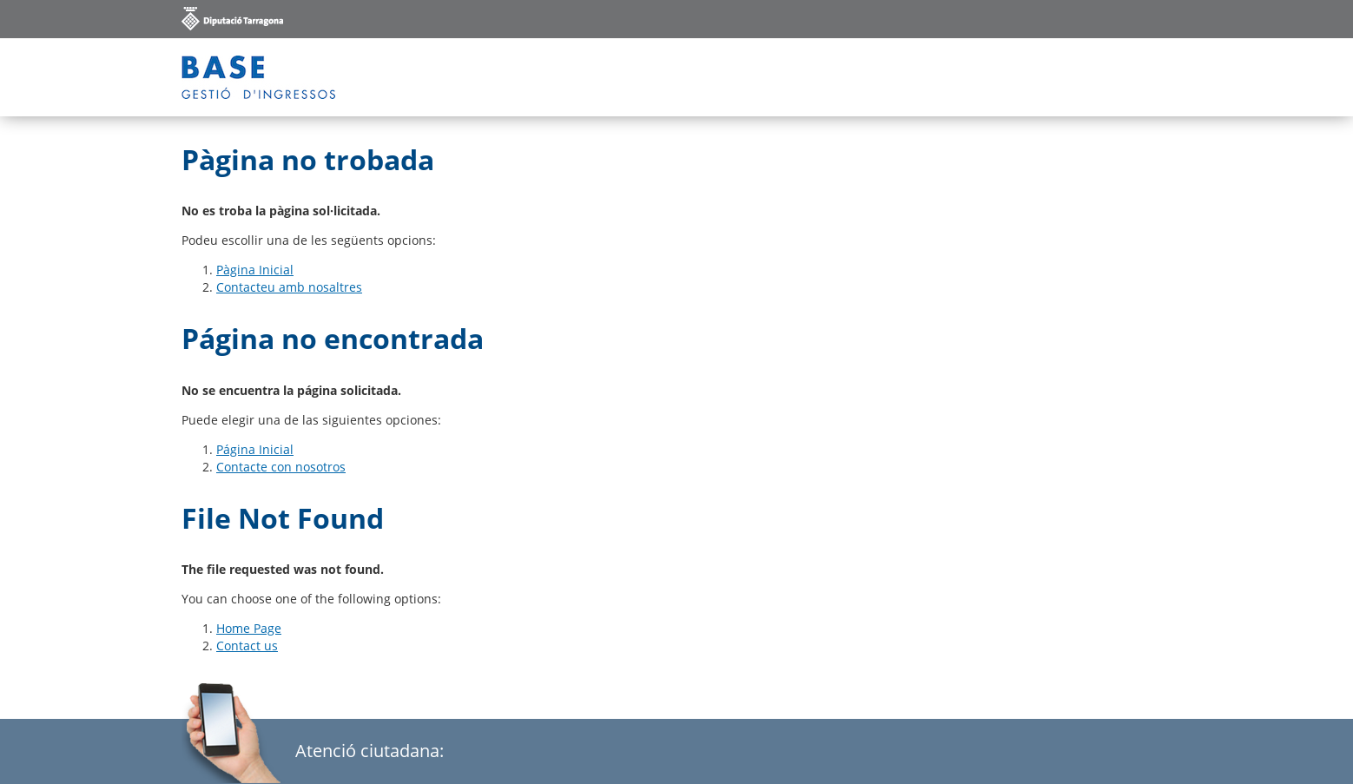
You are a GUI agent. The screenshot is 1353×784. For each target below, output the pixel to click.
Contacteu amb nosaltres (289, 287)
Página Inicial (255, 449)
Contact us (247, 645)
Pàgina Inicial (255, 269)
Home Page (248, 628)
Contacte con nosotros (281, 466)
